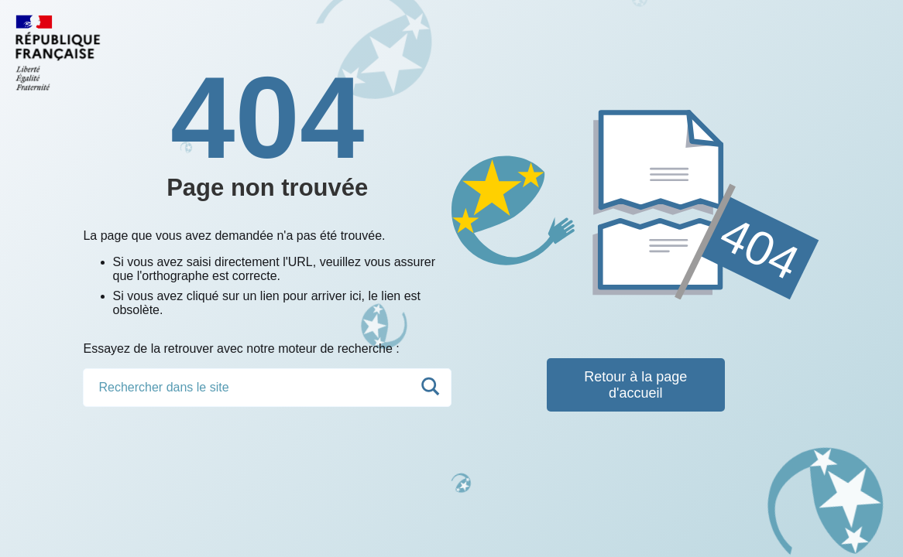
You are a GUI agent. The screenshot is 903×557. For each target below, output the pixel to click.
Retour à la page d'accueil (635, 385)
